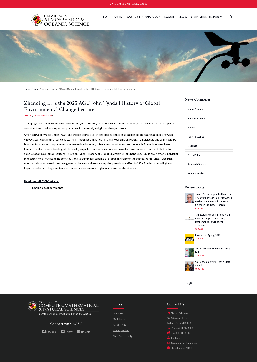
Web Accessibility (122, 336)
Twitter (67, 331)
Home (27, 89)
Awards (192, 127)
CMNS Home (119, 324)
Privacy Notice (121, 330)
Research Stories (197, 164)
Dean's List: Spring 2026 (207, 235)
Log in (36, 187)
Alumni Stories (195, 109)
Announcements (196, 118)
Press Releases (196, 155)
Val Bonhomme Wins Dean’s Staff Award (212, 263)
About (94, 18)
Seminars (214, 18)
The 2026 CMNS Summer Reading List (212, 250)
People (107, 18)
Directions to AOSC (179, 347)
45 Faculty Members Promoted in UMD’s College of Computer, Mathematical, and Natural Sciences (212, 220)
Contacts (174, 337)
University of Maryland (128, 4)
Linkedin (83, 331)
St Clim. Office (196, 18)
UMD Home (119, 319)
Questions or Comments (182, 342)
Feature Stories (196, 136)
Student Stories (196, 173)
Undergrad (145, 18)
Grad (130, 18)
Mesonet (179, 18)
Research (164, 18)
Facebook (49, 331)
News (120, 18)
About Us (118, 313)
